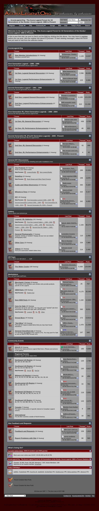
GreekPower (66, 145)
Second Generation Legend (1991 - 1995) (28, 202)
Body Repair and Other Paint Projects (39, 179)
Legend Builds (31, 172)
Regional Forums (22, 354)
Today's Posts (76, 25)
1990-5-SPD (66, 202)
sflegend (83, 472)
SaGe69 (65, 409)
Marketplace (13, 274)
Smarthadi (38, 464)
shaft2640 (41, 472)
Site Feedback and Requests (19, 423)
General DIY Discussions (18, 160)
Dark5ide (65, 368)
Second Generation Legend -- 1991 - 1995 (25, 88)
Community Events (16, 341)
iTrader (22, 25)
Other (43, 312)
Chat (65, 25)
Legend (29, 312)
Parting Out (30, 293)
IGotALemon (60, 472)
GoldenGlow (67, 376)
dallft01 (16, 472)
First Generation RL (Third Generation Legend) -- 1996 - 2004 (32, 112)
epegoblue (64, 267)
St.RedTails (48, 472)
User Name (63, 20)
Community (41, 25)
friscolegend (65, 56)
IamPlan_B (65, 178)
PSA (63, 292)
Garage (52, 25)
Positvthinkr (22, 472)
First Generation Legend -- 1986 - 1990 (23, 64)
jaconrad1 (65, 152)
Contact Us (67, 495)
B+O (64, 416)
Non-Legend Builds (46, 172)
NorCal (37, 370)
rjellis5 (64, 310)
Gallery (11, 211)
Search (87, 25)
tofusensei (65, 301)
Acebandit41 (67, 393)
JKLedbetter (66, 73)
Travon (64, 185)
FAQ (30, 25)
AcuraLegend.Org (15, 48)
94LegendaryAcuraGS (69, 80)
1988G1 (65, 361)
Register (12, 25)
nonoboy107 (65, 104)
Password (63, 22)
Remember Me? (85, 20)
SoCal (29, 370)
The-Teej (65, 385)
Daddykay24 (68, 121)
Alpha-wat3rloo (72, 472)
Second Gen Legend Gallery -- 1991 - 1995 (28, 225)
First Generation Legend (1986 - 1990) (39, 200)
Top (93, 495)
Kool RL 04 (33, 472)
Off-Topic (12, 257)
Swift (63, 318)
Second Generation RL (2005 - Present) (39, 205)
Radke (63, 249)
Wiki (59, 25)
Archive (88, 495)
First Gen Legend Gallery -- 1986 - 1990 (39, 222)
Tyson (63, 225)
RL (36, 312)
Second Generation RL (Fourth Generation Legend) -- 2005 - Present (36, 136)
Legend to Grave (66, 236)
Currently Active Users (15, 451)
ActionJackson (66, 284)
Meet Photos (28, 230)
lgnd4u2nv (64, 97)
